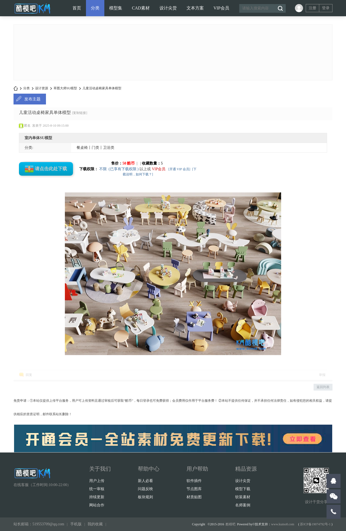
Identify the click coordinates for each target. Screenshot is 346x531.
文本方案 (195, 8)
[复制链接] (79, 113)
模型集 (115, 8)
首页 (76, 8)
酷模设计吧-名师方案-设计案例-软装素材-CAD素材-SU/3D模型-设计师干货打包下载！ (16, 88)
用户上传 (96, 481)
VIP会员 (221, 8)
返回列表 (323, 387)
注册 (312, 8)
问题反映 (145, 489)
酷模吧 (230, 524)
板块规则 (145, 497)
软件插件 (194, 481)
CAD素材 (141, 8)
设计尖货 (168, 8)
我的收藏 (95, 524)
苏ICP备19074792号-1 (315, 524)
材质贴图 (194, 497)
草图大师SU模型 (65, 88)
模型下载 (242, 489)
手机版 (76, 524)
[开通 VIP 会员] (179, 169)
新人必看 (145, 481)
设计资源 (41, 88)
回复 (29, 375)
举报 (322, 375)
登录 (326, 8)
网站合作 (96, 505)
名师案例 (242, 505)
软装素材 (242, 497)
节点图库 (194, 489)
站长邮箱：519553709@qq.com (39, 524)
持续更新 (96, 497)
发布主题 (32, 99)
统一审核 (96, 489)
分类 (95, 8)
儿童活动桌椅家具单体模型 (101, 88)
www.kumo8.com (282, 524)
